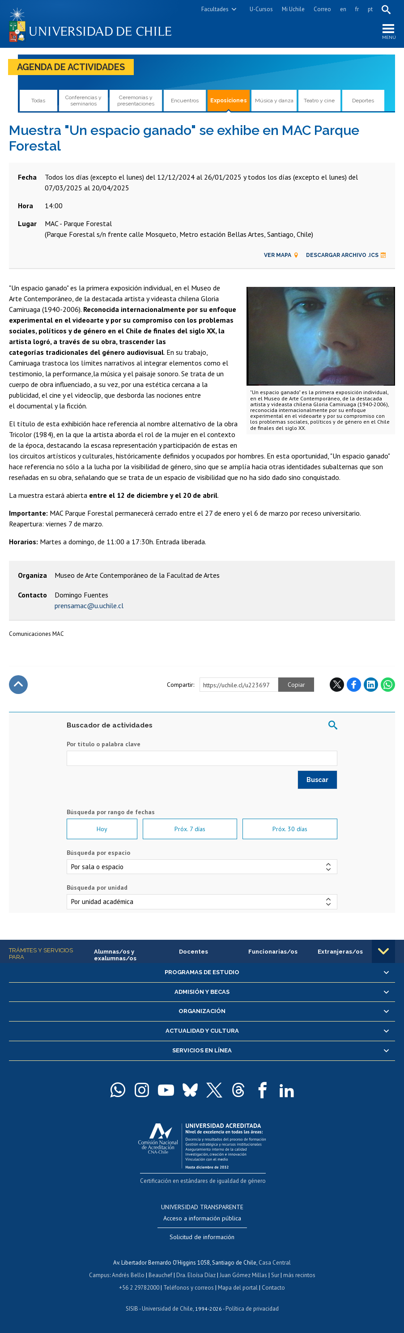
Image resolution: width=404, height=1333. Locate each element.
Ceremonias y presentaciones (135, 100)
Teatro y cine (319, 100)
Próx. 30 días (289, 829)
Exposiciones (228, 100)
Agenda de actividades (71, 67)
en (343, 9)
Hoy (102, 829)
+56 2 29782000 (139, 1287)
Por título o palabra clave (103, 744)
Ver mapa (281, 255)
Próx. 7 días (189, 829)
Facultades (215, 9)
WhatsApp (387, 684)
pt (370, 9)
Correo (322, 9)
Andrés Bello (128, 1275)
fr (357, 9)
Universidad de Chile (167, 1308)
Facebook (354, 684)
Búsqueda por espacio (98, 853)
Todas (38, 100)
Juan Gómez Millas (243, 1275)
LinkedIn (371, 685)
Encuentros (185, 100)
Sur (275, 1275)
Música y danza (274, 100)
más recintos (299, 1275)
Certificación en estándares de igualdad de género (203, 1181)
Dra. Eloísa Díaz (196, 1275)
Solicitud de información (202, 1237)
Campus (99, 1275)
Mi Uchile (293, 9)
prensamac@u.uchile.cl (89, 605)
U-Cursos (261, 9)
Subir (18, 684)
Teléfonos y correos (188, 1287)
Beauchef (160, 1275)
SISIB (132, 1308)
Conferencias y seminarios (83, 100)
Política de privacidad (252, 1308)
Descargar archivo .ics (346, 255)
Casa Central (275, 1262)
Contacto (273, 1287)
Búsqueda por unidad (97, 887)
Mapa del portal (238, 1287)
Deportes (363, 100)
